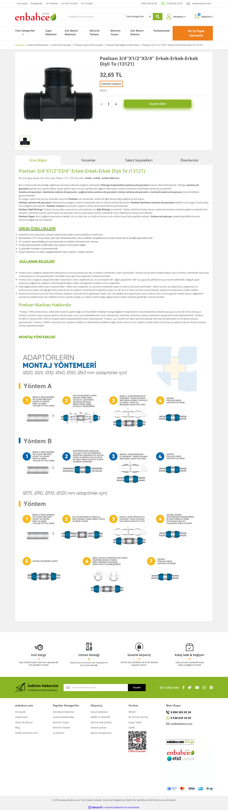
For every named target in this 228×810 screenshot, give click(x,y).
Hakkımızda (21, 717)
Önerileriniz (189, 160)
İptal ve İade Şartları (101, 722)
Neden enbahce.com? (26, 732)
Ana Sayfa (22, 3)
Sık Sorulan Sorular (138, 717)
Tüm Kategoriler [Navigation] (25, 32)
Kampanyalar (162, 30)
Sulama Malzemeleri (63, 717)
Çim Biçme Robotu (136, 32)
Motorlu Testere (95, 32)
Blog (17, 727)
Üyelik (131, 727)
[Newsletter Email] (96, 687)
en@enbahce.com (201, 3)
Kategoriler (36, 3)
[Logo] (35, 16)
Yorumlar (88, 160)
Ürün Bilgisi (38, 160)
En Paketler (52, 3)
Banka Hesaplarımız (101, 732)
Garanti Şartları (99, 727)
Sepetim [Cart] (205, 15)
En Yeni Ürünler (69, 3)
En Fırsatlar (87, 3)
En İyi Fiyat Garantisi (196, 33)
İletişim (132, 711)
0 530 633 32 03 (174, 3)
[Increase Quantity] (116, 104)
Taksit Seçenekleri (138, 160)
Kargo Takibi (134, 722)
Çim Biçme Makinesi (71, 32)
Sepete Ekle (165, 104)
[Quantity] (108, 104)
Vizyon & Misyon (24, 722)
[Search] (95, 16)
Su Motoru (58, 732)
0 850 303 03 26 (149, 3)
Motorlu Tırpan (115, 32)
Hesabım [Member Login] (179, 16)
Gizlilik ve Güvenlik (100, 717)
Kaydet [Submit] (137, 687)
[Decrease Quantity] (101, 104)
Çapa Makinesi (50, 32)
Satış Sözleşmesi (99, 711)
